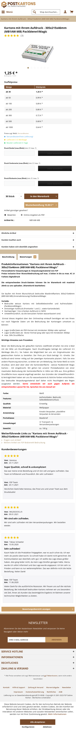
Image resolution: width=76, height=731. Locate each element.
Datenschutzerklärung (35, 692)
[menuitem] (7, 12)
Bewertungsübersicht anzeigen (47, 608)
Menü (7, 11)
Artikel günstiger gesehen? (16, 210)
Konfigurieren (28, 727)
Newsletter (66, 687)
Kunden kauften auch (11, 240)
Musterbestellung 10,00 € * (41, 204)
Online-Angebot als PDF (33, 215)
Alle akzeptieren (37, 722)
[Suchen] (34, 12)
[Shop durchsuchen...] (46, 12)
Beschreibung (8, 257)
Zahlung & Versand (35, 687)
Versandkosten (23, 133)
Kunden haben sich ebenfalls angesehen (19, 246)
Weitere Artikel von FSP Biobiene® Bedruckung (23, 442)
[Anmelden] (65, 12)
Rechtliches (51, 692)
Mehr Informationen (57, 714)
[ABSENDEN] (56, 639)
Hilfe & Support (18, 687)
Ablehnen (47, 727)
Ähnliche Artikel (8, 233)
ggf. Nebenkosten (51, 676)
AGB (60, 692)
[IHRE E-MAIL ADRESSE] (27, 639)
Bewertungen (28, 256)
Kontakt (6, 687)
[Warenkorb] (71, 12)
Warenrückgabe (52, 687)
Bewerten (10, 215)
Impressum (18, 692)
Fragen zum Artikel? (11, 440)
